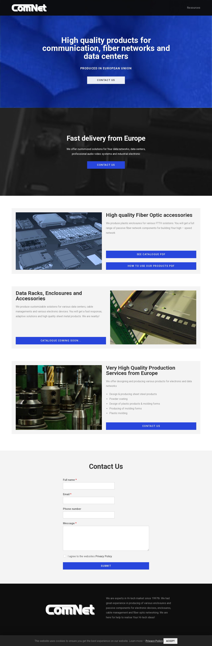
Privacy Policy (103, 556)
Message (70, 523)
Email (67, 494)
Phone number (72, 508)
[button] (106, 80)
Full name (70, 479)
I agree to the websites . (90, 556)
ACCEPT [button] (170, 641)
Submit (106, 566)
